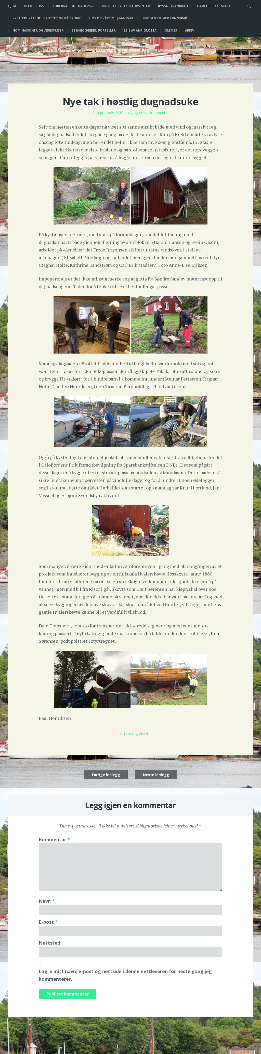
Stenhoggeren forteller (94, 30)
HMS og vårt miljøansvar (111, 18)
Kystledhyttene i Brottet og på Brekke (46, 18)
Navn (47, 901)
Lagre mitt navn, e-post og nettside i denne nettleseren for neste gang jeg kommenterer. (125, 975)
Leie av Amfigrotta (140, 30)
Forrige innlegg (106, 774)
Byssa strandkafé (173, 6)
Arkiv (189, 30)
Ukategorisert (137, 733)
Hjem (12, 6)
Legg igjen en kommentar (147, 112)
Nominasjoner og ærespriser (37, 30)
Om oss (171, 30)
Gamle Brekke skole (214, 6)
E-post (48, 922)
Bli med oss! (34, 6)
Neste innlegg (156, 774)
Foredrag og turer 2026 (73, 6)
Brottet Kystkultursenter (126, 6)
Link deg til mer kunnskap (164, 18)
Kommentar (54, 839)
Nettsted (49, 943)
